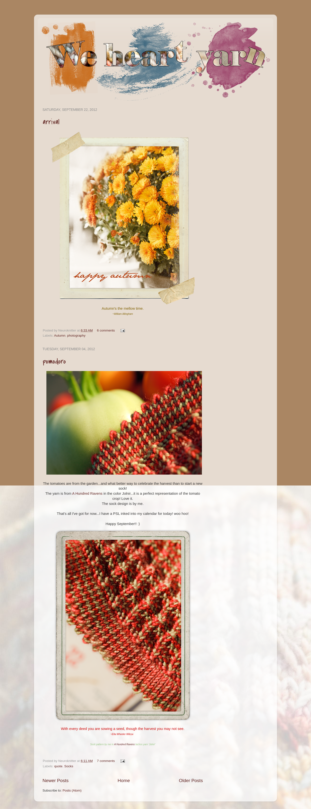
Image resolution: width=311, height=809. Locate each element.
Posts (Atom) (72, 790)
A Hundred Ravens (87, 493)
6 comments (106, 330)
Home (124, 780)
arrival (51, 122)
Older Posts (191, 780)
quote (58, 766)
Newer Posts (56, 780)
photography (76, 335)
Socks (68, 766)
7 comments (106, 761)
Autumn (60, 335)
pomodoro (54, 361)
